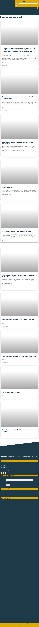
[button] (16, 5)
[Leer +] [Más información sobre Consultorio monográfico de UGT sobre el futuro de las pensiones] (3, 434)
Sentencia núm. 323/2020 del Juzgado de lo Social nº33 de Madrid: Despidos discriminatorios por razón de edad (19, 276)
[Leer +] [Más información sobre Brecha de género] (3, 196)
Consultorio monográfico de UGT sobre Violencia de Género (19, 356)
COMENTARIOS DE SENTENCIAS (11, 17)
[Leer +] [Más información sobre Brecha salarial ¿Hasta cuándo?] (3, 395)
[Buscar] (37, 3)
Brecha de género (7, 187)
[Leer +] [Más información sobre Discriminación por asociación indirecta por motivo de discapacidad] (3, 153)
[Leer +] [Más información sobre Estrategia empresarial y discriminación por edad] (3, 240)
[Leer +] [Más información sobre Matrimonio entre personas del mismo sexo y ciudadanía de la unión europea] (3, 107)
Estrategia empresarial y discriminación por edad (16, 231)
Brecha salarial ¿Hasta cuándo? (11, 392)
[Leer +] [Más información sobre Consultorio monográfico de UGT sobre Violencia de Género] (3, 359)
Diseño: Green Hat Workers (19, 626)
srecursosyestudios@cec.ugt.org (7, 470)
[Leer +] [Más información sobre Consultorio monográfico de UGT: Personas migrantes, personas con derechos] (3, 323)
